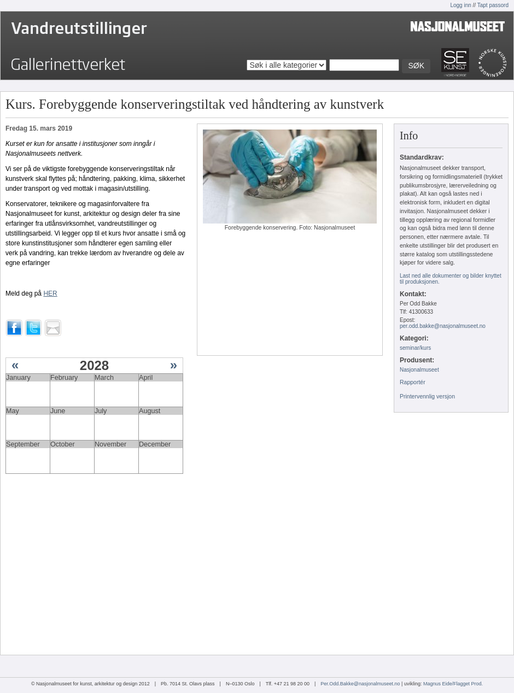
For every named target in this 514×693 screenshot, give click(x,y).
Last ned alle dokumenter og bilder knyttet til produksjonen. (450, 279)
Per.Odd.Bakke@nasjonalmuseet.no (360, 683)
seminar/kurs (415, 348)
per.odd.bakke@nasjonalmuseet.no (443, 326)
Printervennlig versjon (427, 396)
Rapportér (412, 382)
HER (50, 293)
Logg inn (460, 5)
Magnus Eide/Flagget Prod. (453, 683)
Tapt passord (493, 5)
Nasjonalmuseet (419, 370)
